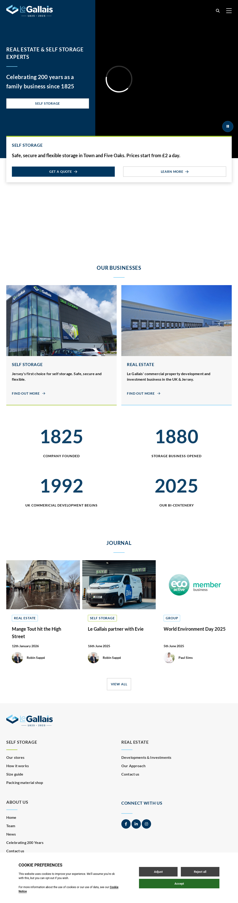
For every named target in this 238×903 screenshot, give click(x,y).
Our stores (15, 757)
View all (119, 684)
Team (10, 825)
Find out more (28, 393)
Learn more (175, 171)
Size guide (14, 774)
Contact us (130, 774)
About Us (17, 802)
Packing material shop (24, 782)
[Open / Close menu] (229, 10)
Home (11, 817)
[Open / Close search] (218, 10)
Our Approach (133, 765)
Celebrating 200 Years (24, 842)
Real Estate (135, 742)
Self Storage (47, 103)
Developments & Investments (146, 757)
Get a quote (63, 171)
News (11, 834)
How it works (17, 765)
